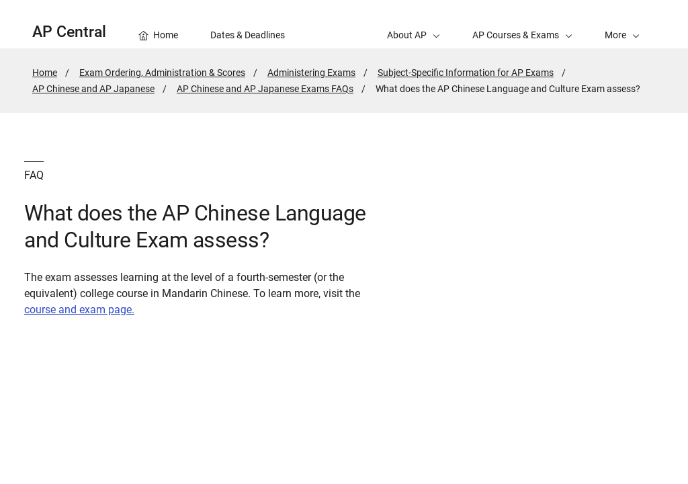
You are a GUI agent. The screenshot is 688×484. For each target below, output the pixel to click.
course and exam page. (79, 309)
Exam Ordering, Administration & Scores (162, 72)
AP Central (69, 32)
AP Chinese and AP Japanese (93, 88)
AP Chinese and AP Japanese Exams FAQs (265, 88)
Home (44, 72)
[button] (622, 24)
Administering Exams (311, 72)
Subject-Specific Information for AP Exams (466, 72)
